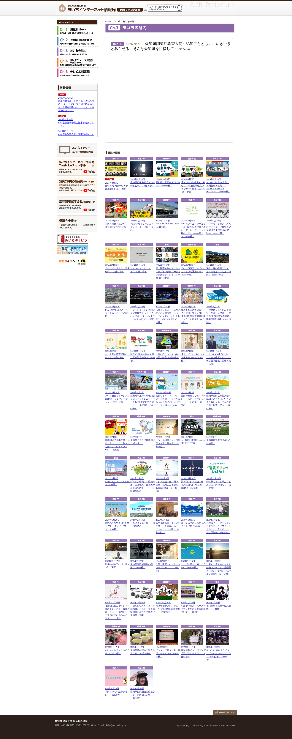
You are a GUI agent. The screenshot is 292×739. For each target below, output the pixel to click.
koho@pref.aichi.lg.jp (116, 725)
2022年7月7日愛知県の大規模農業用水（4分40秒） (142, 440)
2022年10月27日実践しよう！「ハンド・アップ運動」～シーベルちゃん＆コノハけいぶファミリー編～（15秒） (168, 398)
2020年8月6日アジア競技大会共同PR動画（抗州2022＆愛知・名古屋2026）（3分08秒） (168, 484)
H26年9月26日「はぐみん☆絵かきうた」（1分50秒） (116, 691)
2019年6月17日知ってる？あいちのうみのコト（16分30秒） (193, 523)
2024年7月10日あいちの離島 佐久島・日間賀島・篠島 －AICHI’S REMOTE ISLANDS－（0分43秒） (218, 185)
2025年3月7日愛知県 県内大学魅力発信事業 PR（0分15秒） (116, 186)
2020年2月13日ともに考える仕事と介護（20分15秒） (142, 523)
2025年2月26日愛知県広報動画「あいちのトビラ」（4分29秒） (142, 182)
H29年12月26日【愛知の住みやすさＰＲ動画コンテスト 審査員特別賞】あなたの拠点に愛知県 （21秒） (142, 609)
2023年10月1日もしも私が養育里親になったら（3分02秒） (117, 354)
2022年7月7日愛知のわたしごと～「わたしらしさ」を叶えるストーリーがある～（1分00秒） (193, 398)
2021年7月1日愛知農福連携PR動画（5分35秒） (218, 440)
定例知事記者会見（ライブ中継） (77, 186)
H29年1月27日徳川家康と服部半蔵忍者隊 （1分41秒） (218, 605)
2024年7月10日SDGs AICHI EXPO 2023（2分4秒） (167, 223)
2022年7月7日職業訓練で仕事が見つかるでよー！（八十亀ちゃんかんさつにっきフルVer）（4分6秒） (117, 443)
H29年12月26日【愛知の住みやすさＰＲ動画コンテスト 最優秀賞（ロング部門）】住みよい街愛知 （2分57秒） (218, 567)
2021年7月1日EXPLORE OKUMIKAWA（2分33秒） (117, 481)
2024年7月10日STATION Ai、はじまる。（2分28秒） (140, 268)
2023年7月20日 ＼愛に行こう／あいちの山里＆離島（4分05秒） (168, 354)
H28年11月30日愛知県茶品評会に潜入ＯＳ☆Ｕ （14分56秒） (142, 650)
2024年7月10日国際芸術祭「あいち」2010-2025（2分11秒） (116, 223)
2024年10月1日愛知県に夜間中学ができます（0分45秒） (168, 182)
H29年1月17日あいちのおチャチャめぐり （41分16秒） (117, 650)
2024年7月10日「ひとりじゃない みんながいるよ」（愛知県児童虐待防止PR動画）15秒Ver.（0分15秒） (218, 227)
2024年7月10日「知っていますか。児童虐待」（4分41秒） (117, 268)
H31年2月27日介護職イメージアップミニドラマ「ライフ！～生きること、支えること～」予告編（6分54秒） (218, 526)
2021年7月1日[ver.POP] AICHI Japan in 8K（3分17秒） (193, 440)
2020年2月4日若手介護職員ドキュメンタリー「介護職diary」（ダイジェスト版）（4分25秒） (168, 526)
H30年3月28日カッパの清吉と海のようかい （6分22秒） (193, 564)
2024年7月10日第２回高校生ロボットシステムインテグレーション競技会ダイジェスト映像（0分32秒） (168, 271)
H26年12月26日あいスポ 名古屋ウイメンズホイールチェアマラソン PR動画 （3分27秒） (218, 653)
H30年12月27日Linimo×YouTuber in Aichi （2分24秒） (117, 564)
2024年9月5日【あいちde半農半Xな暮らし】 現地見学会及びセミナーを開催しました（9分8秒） (193, 185)
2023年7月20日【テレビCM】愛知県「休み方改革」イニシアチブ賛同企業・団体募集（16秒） (218, 357)
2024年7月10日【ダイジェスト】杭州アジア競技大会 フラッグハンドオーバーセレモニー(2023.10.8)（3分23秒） (142, 313)
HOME (108, 21)
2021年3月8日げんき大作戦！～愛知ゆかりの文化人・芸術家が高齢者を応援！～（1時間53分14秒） (142, 484)
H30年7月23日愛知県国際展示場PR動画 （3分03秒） (141, 564)
